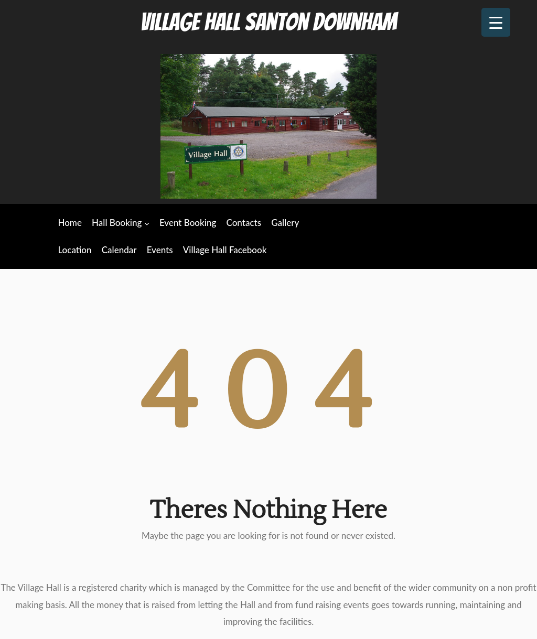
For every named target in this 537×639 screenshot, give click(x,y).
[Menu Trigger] (495, 22)
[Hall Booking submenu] (146, 223)
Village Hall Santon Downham (268, 22)
